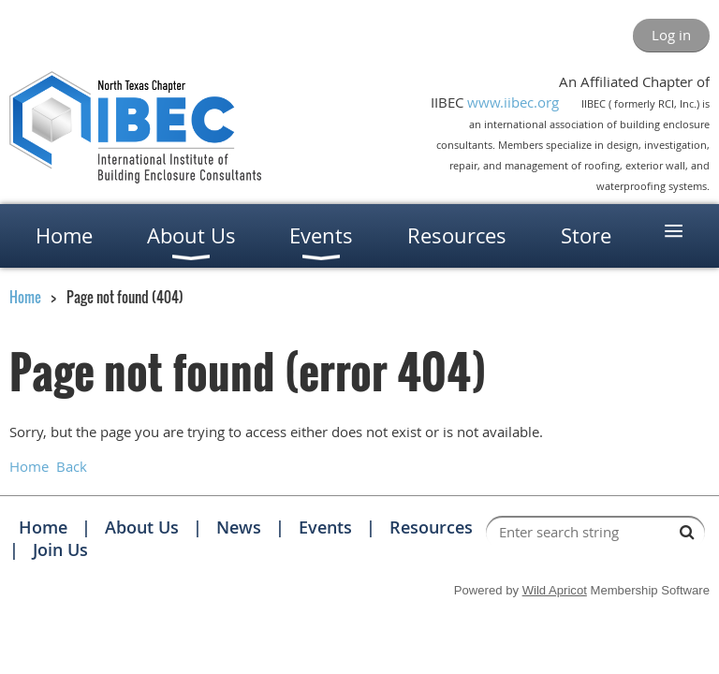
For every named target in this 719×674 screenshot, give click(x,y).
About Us (142, 527)
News (238, 527)
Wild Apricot (554, 590)
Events (325, 527)
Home (25, 296)
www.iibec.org (513, 102)
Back (71, 466)
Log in (671, 34)
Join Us (60, 549)
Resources (431, 527)
